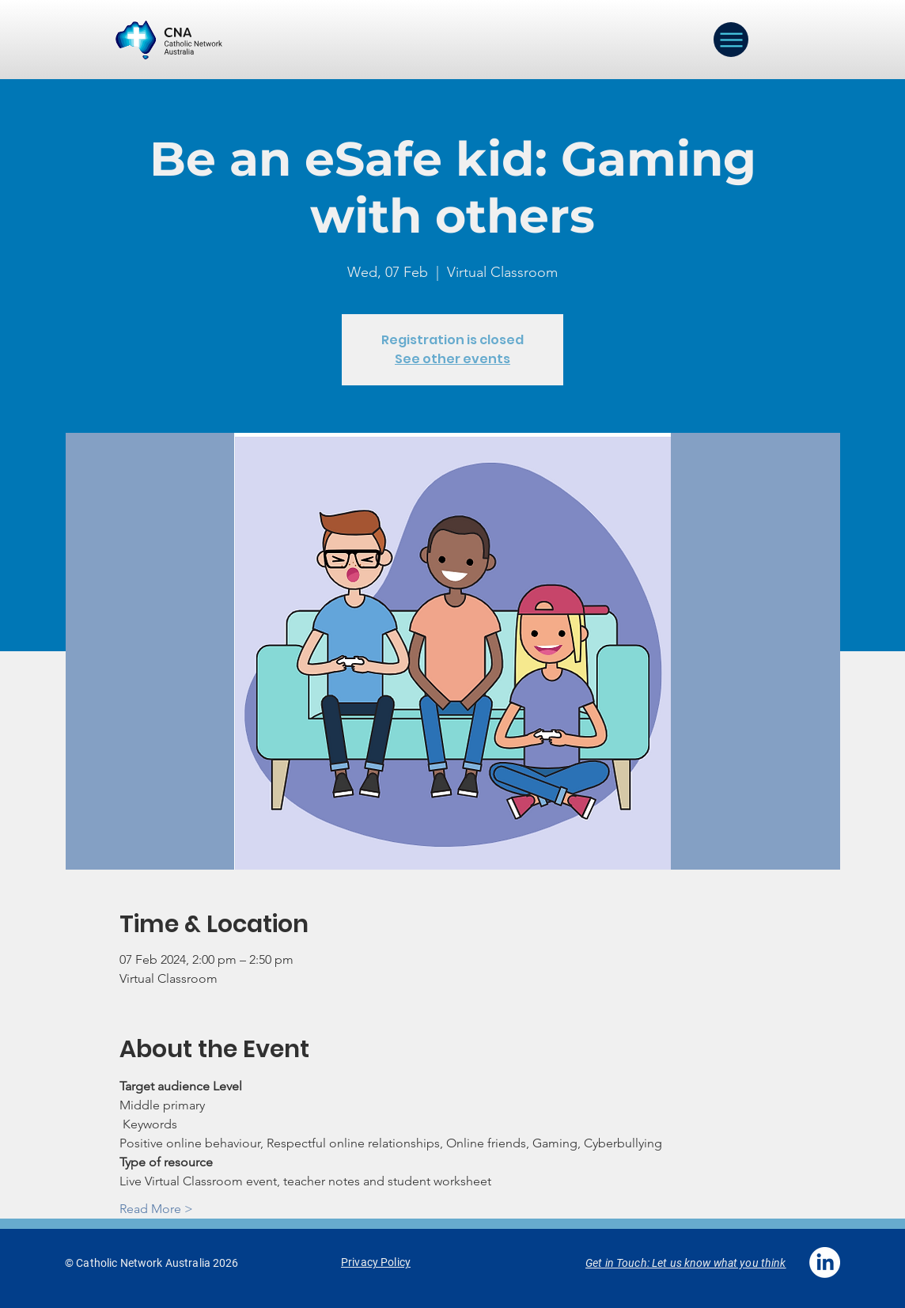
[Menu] (731, 39)
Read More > (156, 1208)
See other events (452, 359)
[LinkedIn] (824, 1262)
